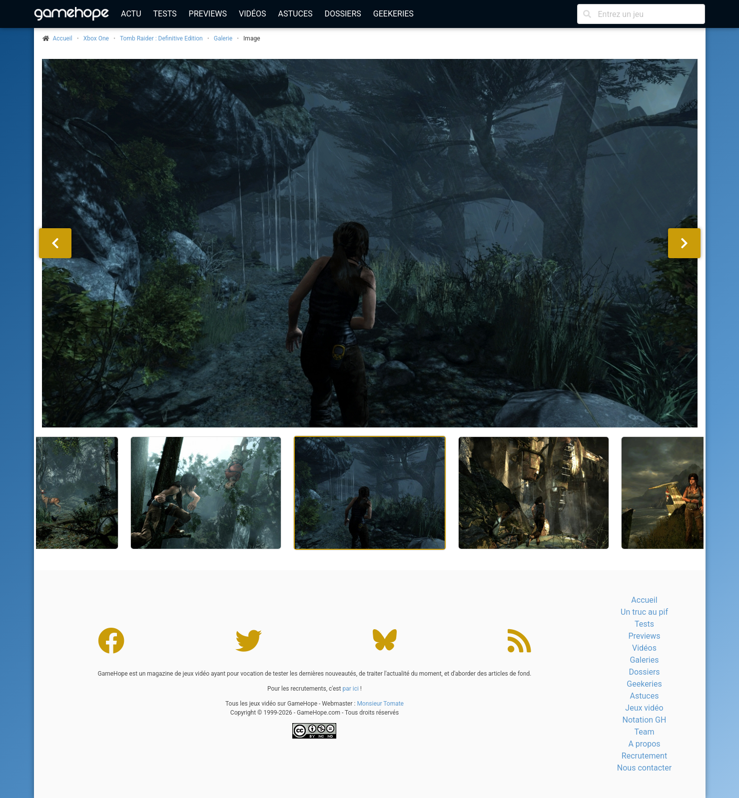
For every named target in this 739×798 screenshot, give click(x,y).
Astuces (295, 13)
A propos (644, 744)
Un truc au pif (644, 612)
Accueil (644, 600)
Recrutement (644, 756)
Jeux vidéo (644, 708)
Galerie (223, 38)
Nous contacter (644, 768)
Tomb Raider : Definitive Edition (161, 38)
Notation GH (645, 720)
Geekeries (393, 13)
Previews (208, 13)
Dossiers (342, 13)
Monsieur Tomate (380, 703)
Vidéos (252, 13)
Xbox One (96, 38)
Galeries (644, 660)
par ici (350, 688)
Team (644, 732)
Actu (131, 13)
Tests (165, 13)
